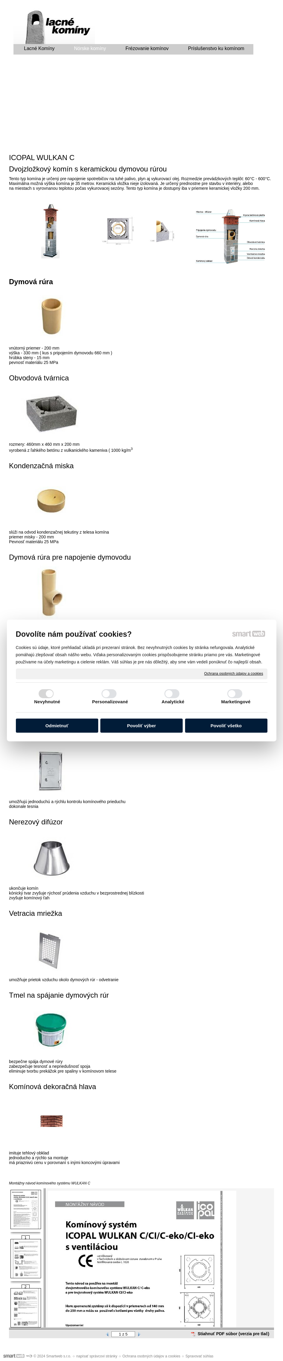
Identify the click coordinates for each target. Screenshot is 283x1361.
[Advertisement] (141, 105)
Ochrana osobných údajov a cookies (233, 674)
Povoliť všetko (226, 725)
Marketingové (236, 701)
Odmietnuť (56, 725)
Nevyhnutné (47, 701)
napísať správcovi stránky (96, 1356)
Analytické (172, 701)
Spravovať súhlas (199, 1356)
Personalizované (110, 701)
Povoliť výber (141, 725)
